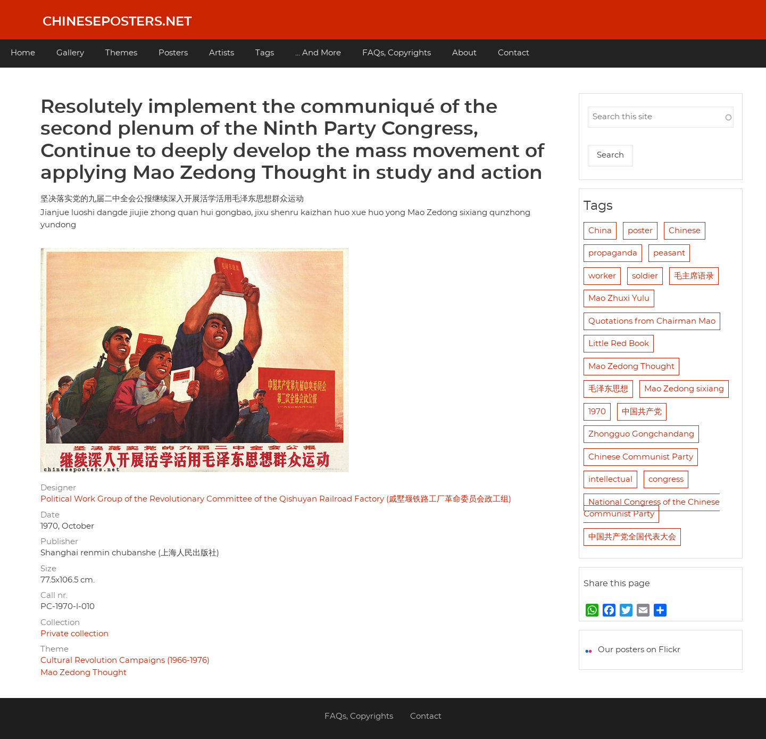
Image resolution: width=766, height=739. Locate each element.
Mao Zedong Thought (83, 673)
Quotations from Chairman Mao (651, 321)
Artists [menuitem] (221, 53)
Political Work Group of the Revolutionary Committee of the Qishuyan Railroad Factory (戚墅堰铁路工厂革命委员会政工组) (275, 499)
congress (666, 479)
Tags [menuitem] (264, 53)
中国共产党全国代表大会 (632, 537)
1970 (597, 412)
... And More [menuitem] (318, 53)
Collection (60, 623)
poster (640, 231)
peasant (669, 253)
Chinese (685, 231)
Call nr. (54, 596)
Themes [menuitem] (121, 53)
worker (602, 276)
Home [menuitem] (23, 53)
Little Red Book (618, 344)
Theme (54, 649)
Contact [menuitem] (513, 53)
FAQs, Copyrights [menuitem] (396, 53)
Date (50, 515)
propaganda (612, 253)
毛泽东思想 (608, 389)
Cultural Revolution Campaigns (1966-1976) (125, 660)
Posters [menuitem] (173, 53)
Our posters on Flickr (639, 650)
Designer (58, 488)
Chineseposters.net (117, 21)
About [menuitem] (464, 53)
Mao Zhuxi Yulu (619, 298)
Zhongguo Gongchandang (641, 434)
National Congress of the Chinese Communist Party (652, 508)
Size (48, 569)
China (600, 231)
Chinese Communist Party (640, 457)
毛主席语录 (694, 276)
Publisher (59, 542)
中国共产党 (642, 412)
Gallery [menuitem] (70, 53)
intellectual (610, 479)
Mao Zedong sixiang (684, 389)
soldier (645, 276)
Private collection (74, 634)
